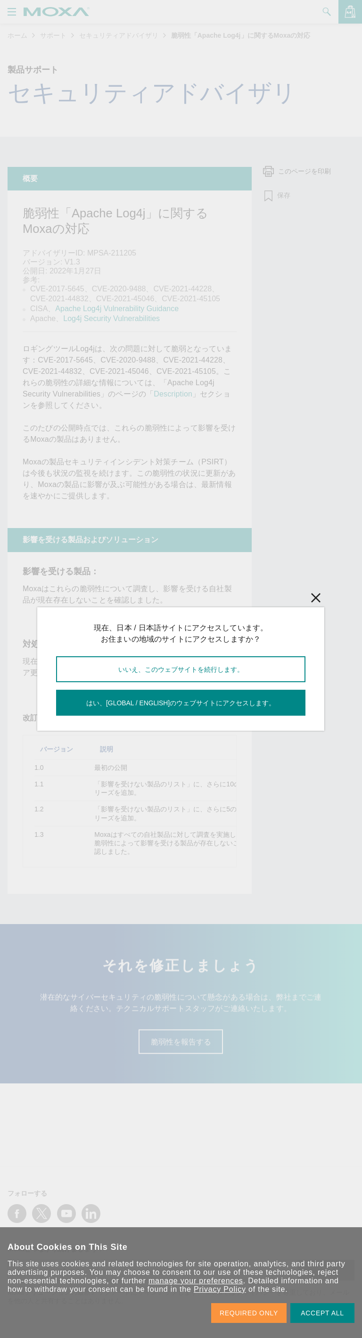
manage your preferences (195, 1281)
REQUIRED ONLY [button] (249, 1313)
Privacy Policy (220, 1289)
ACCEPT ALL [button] (322, 1313)
